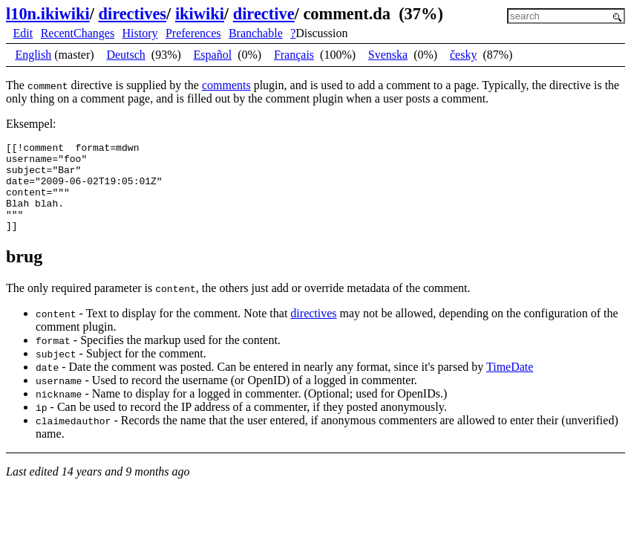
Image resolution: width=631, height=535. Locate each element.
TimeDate (509, 384)
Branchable (256, 33)
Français (294, 54)
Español (213, 54)
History (140, 33)
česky (463, 54)
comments (226, 85)
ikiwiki (199, 13)
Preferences (193, 33)
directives (132, 13)
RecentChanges (78, 33)
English (33, 54)
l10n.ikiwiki (48, 13)
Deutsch (125, 54)
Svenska (388, 54)
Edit (23, 33)
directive (264, 13)
